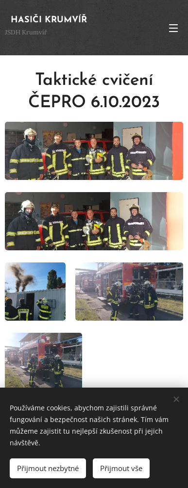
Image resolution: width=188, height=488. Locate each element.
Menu (173, 28)
